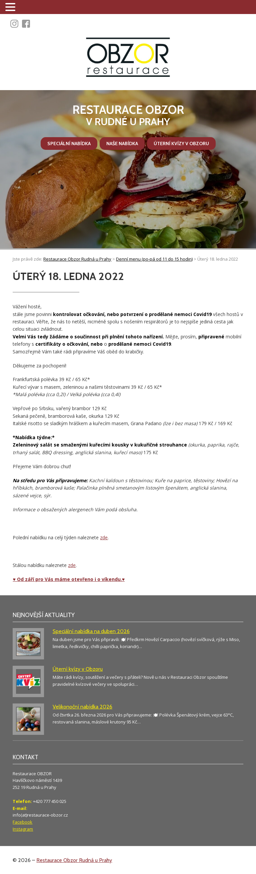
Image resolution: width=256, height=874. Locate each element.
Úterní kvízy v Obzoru (181, 143)
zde (104, 537)
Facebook (22, 822)
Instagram (23, 829)
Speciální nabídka (69, 143)
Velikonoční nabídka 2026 (82, 706)
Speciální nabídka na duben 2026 (91, 631)
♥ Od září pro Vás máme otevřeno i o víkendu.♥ (69, 579)
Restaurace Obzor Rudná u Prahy (74, 860)
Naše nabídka (122, 143)
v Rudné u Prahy (128, 115)
